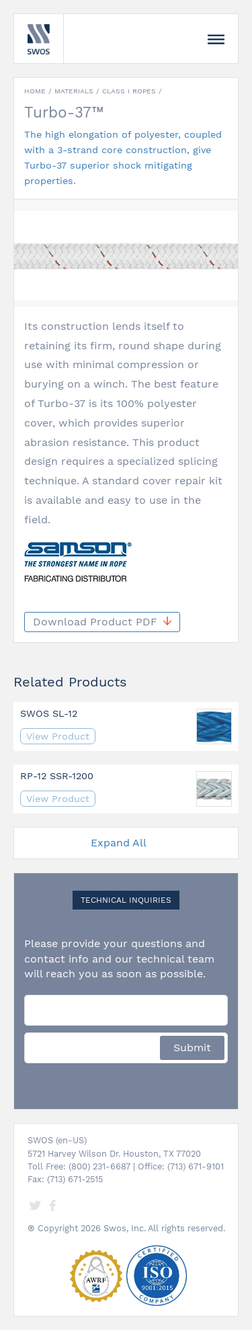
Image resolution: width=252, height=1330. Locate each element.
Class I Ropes (129, 91)
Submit (192, 1047)
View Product (57, 736)
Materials (73, 91)
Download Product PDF (102, 621)
